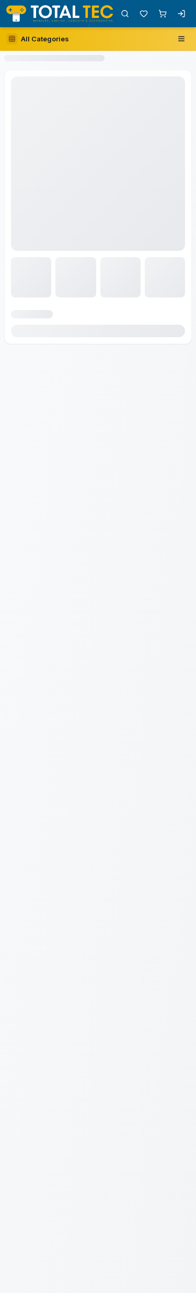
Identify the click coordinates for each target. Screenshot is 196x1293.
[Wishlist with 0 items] (143, 13)
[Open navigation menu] (181, 38)
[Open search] (125, 13)
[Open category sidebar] (37, 39)
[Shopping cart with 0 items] (162, 13)
